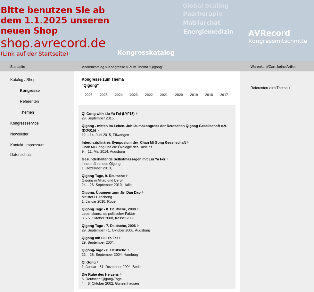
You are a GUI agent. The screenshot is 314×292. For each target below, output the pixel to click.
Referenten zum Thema (269, 88)
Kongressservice (24, 123)
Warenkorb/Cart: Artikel (273, 67)
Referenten (29, 101)
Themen (27, 112)
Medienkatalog (92, 67)
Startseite (17, 67)
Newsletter (19, 134)
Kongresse (116, 67)
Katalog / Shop (23, 79)
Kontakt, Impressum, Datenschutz (27, 150)
